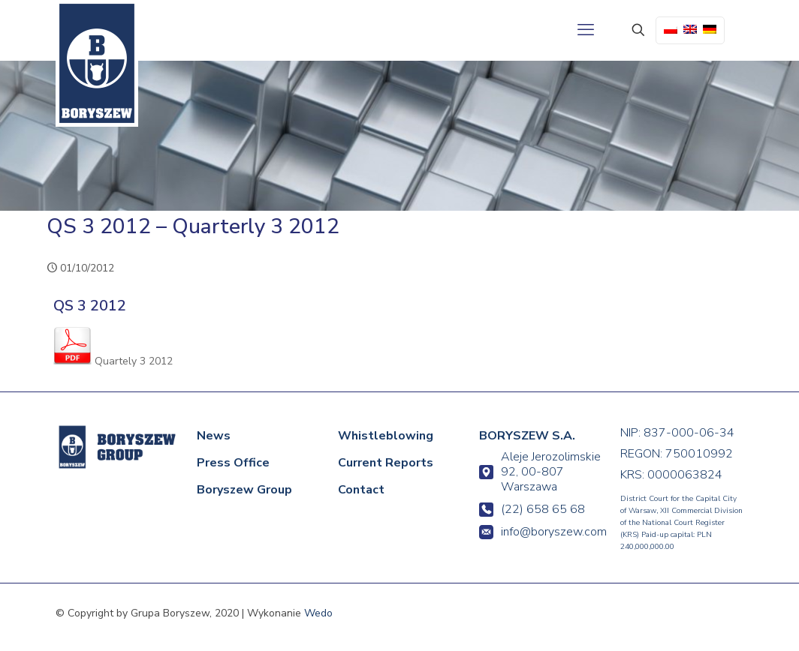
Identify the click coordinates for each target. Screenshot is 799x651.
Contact (361, 490)
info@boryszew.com (540, 531)
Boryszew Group (244, 490)
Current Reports (385, 462)
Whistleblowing (385, 436)
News (214, 436)
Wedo (318, 613)
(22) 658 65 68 (532, 509)
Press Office (233, 462)
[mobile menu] (585, 30)
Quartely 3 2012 (113, 361)
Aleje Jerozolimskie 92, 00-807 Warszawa (540, 471)
